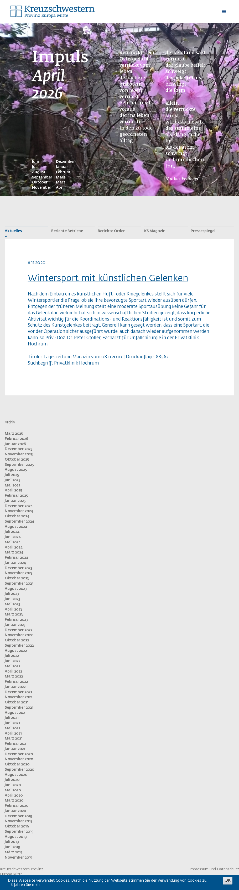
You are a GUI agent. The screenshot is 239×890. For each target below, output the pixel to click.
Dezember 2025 (19, 449)
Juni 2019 (12, 847)
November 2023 (19, 573)
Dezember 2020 (19, 754)
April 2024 (13, 547)
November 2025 (19, 454)
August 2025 (16, 470)
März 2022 (14, 676)
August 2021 (15, 713)
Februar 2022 (16, 682)
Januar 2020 (15, 811)
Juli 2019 (12, 842)
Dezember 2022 (18, 630)
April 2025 (13, 490)
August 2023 (16, 589)
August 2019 (16, 837)
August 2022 (16, 651)
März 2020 (14, 800)
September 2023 (19, 583)
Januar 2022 (15, 687)
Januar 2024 (15, 563)
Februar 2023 (16, 620)
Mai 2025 (12, 485)
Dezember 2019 (18, 816)
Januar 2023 (15, 625)
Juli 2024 (12, 532)
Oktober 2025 (17, 459)
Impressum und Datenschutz (214, 869)
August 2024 (16, 527)
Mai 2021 (12, 728)
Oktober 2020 (17, 764)
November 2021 (18, 697)
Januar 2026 (15, 444)
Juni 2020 (13, 785)
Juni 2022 (12, 661)
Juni (35, 162)
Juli (35, 167)
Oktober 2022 (17, 640)
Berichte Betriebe (67, 231)
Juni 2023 (12, 599)
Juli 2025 (12, 475)
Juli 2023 (12, 594)
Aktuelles (13, 231)
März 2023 (14, 614)
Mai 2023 (12, 604)
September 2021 (19, 707)
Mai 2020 (13, 790)
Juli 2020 (12, 780)
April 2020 (14, 795)
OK (228, 880)
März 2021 (13, 738)
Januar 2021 (15, 749)
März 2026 (14, 433)
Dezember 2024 (19, 506)
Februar (63, 172)
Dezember (65, 162)
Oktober (40, 182)
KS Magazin (154, 231)
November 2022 (19, 635)
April (60, 187)
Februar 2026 (16, 439)
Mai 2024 (12, 542)
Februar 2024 (16, 557)
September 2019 (19, 831)
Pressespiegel (203, 231)
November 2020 (19, 759)
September (42, 177)
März (60, 177)
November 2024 (19, 511)
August (38, 172)
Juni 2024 (12, 537)
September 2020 (19, 769)
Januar (62, 167)
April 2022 (13, 671)
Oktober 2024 (17, 516)
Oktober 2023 (17, 578)
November (41, 187)
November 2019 (18, 821)
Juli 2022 (12, 656)
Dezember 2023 (18, 568)
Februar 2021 (16, 744)
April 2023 (13, 609)
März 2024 (14, 552)
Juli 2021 (11, 718)
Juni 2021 (12, 723)
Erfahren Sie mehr (26, 885)
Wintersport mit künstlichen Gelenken (108, 278)
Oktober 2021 (16, 702)
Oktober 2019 (17, 826)
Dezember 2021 (18, 692)
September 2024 (19, 521)
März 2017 (13, 852)
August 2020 (16, 775)
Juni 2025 (12, 480)
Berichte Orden (112, 231)
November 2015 (18, 857)
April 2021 (13, 733)
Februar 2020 (16, 806)
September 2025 (19, 465)
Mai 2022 (12, 666)
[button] (211, 11)
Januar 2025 (15, 501)
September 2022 (19, 645)
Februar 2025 (16, 495)
